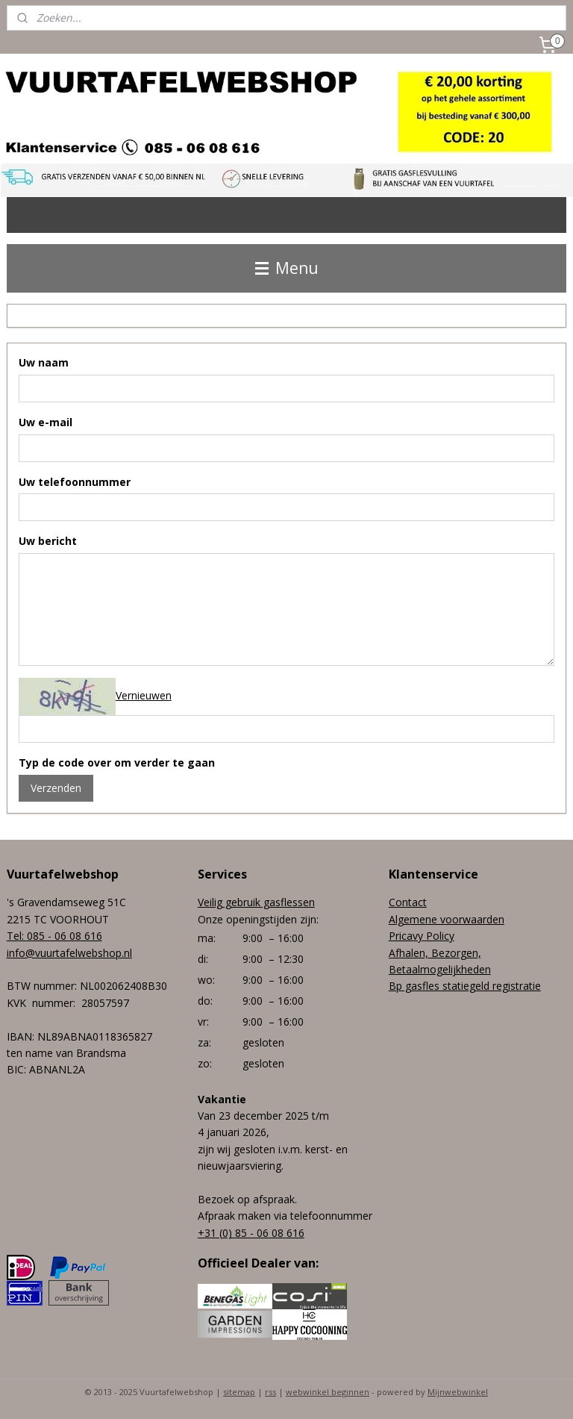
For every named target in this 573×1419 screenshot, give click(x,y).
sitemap (239, 1391)
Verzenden (56, 788)
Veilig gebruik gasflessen (256, 902)
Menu (287, 268)
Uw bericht (48, 541)
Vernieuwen (144, 695)
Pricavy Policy (421, 936)
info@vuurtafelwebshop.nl (69, 953)
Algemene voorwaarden (446, 919)
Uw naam (44, 362)
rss (270, 1391)
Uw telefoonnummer (75, 482)
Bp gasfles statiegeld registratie (465, 986)
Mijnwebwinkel (458, 1391)
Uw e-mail (45, 422)
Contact (408, 902)
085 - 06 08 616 (64, 936)
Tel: (17, 936)
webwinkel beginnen (327, 1391)
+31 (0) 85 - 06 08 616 (251, 1233)
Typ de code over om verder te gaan (117, 762)
